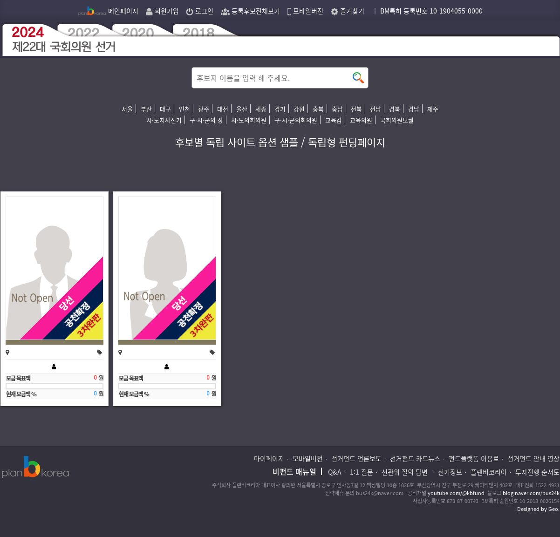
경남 (413, 108)
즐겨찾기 (347, 10)
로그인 (199, 10)
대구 (165, 108)
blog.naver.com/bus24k (531, 493)
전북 (356, 108)
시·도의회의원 (248, 120)
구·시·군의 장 (206, 120)
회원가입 (162, 10)
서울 (127, 108)
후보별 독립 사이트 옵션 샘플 (236, 142)
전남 (375, 108)
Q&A (334, 471)
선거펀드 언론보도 (356, 458)
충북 (318, 108)
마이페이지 (269, 458)
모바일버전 (305, 10)
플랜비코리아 (489, 471)
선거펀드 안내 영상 (533, 458)
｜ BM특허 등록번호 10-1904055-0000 (427, 10)
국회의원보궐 (397, 120)
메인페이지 (108, 10)
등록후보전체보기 (250, 10)
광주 (203, 108)
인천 (184, 108)
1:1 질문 (361, 471)
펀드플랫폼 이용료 (474, 458)
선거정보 (450, 471)
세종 (260, 108)
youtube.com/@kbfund (456, 493)
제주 (432, 108)
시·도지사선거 (164, 120)
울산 (241, 108)
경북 (394, 108)
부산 (146, 108)
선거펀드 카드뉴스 (415, 458)
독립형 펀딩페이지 (346, 142)
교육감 (333, 120)
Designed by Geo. (538, 509)
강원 (299, 108)
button (358, 77)
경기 (280, 108)
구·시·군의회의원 (295, 120)
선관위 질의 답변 (406, 471)
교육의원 (361, 120)
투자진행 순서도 (537, 471)
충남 (337, 108)
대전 (222, 108)
